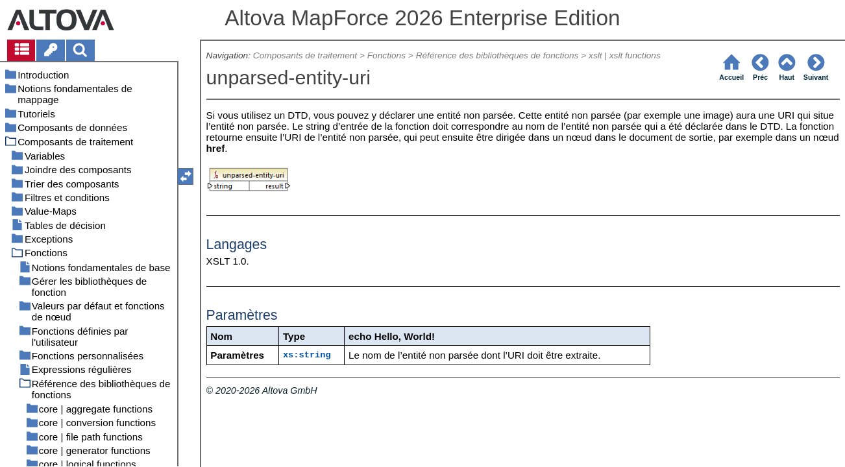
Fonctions (386, 55)
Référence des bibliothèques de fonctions (497, 55)
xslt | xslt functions (625, 55)
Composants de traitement (305, 55)
